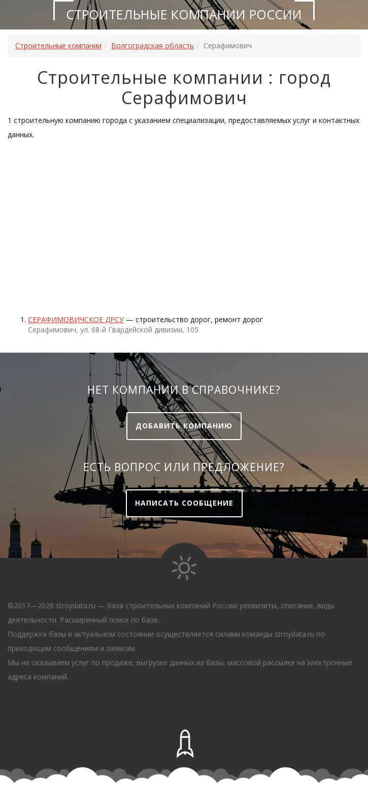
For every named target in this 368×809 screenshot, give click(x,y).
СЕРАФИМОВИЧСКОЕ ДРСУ (76, 319)
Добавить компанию (184, 425)
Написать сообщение (184, 503)
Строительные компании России (184, 14)
